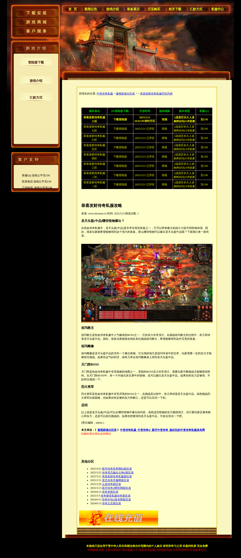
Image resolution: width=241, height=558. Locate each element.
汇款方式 (36, 97)
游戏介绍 (36, 80)
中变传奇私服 (105, 93)
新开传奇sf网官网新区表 (116, 488)
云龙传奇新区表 (111, 484)
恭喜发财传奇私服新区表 (117, 476)
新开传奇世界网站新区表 (117, 468)
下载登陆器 (120, 128)
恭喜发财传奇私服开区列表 (156, 93)
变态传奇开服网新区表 (115, 480)
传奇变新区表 (110, 491)
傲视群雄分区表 (125, 93)
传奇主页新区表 (111, 503)
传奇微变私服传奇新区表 (116, 495)
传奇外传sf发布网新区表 (116, 499)
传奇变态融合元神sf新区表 (118, 472)
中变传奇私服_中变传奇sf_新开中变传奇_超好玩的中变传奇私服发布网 (162, 430)
